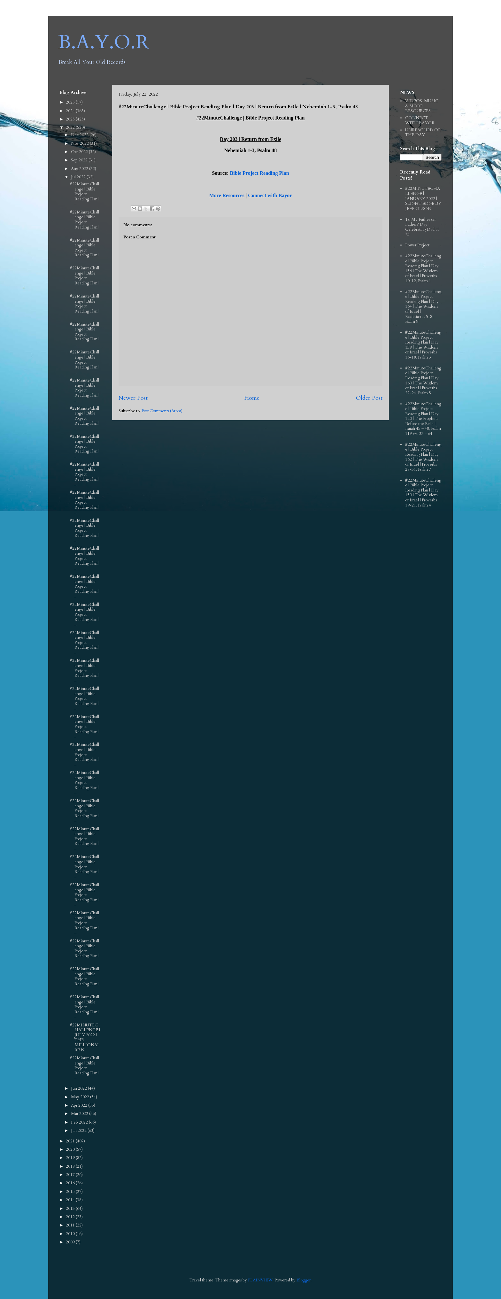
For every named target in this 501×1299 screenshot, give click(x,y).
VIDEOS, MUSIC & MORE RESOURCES (421, 106)
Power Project (417, 245)
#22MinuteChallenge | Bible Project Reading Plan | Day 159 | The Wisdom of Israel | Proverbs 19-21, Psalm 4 (423, 492)
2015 (71, 1192)
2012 (71, 1217)
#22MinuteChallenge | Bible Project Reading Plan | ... (84, 194)
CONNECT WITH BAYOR (420, 120)
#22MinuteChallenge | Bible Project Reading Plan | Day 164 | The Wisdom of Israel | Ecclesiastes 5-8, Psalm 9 (423, 307)
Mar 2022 (80, 1114)
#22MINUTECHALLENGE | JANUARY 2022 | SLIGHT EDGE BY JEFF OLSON (423, 198)
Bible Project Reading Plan (259, 173)
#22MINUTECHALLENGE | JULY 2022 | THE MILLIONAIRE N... (85, 1037)
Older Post (369, 398)
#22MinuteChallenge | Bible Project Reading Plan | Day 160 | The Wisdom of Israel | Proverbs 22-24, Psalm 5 (423, 380)
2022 (71, 127)
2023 (71, 119)
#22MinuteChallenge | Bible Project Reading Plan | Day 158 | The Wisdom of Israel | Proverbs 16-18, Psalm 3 (423, 344)
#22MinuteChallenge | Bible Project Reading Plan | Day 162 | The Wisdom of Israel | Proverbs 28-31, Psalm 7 (423, 457)
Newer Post (133, 398)
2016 (71, 1183)
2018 (71, 1166)
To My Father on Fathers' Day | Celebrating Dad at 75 (422, 227)
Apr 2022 (79, 1105)
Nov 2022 (80, 143)
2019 (71, 1158)
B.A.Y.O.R (103, 42)
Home (251, 398)
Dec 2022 (80, 135)
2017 (71, 1175)
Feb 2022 (80, 1122)
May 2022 (80, 1097)
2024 (71, 111)
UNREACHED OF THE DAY (423, 132)
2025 (71, 102)
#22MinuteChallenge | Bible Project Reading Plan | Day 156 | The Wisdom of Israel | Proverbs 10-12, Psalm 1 (423, 268)
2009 (71, 1242)
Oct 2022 (80, 152)
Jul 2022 (79, 177)
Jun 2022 (79, 1088)
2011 (71, 1225)
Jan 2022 (79, 1130)
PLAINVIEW (260, 1280)
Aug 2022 (80, 169)
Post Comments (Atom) (162, 411)
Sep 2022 (80, 160)
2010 (71, 1234)
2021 (71, 1141)
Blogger (304, 1280)
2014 (71, 1200)
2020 (71, 1149)
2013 (71, 1208)
